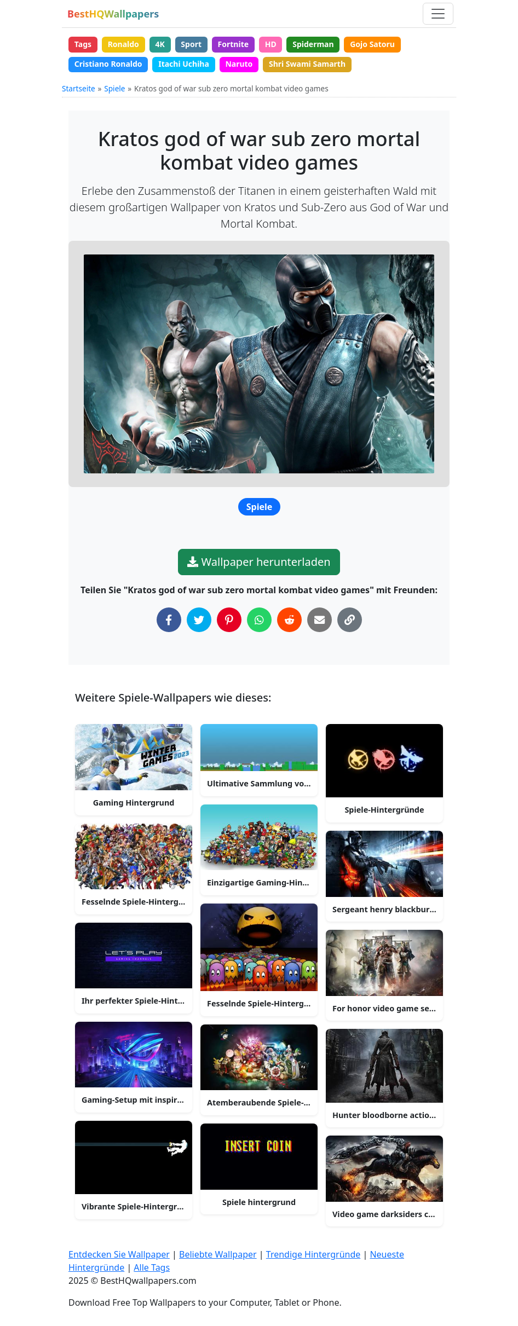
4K (159, 44)
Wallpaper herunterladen (258, 561)
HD (271, 44)
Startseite (78, 88)
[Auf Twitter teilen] (199, 619)
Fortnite (233, 44)
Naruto (238, 64)
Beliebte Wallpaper (218, 1254)
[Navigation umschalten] (438, 14)
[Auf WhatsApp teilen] (259, 619)
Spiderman (312, 44)
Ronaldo (123, 44)
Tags (82, 44)
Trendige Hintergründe (313, 1254)
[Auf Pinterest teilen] (229, 619)
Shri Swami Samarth (307, 64)
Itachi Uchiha (183, 64)
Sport (191, 44)
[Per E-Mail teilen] (319, 619)
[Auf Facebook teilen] (169, 619)
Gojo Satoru (372, 44)
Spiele (114, 88)
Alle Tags (152, 1267)
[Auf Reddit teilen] (289, 619)
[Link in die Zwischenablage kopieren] (349, 619)
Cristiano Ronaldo (108, 64)
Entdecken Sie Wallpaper (119, 1254)
